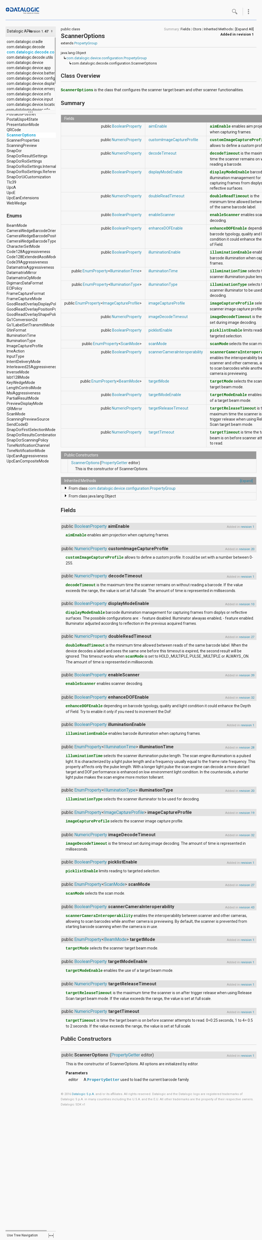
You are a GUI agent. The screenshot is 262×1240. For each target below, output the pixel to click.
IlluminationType (21, 340)
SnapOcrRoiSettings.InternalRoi (34, 166)
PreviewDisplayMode (25, 403)
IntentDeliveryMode (24, 361)
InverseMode (18, 372)
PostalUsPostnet (21, 114)
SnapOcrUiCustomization (29, 177)
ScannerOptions (21, 135)
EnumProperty (95, 271)
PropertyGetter (114, 463)
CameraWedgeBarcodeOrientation (37, 230)
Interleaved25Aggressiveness (33, 367)
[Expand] (246, 481)
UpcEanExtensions (23, 198)
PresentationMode (23, 124)
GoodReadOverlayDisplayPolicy (34, 304)
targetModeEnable (165, 394)
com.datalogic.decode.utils (30, 57)
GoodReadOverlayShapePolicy (33, 314)
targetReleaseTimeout (168, 408)
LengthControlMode (24, 388)
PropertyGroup (85, 43)
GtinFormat (16, 330)
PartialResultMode (23, 398)
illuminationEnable (165, 252)
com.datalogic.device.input (30, 99)
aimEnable (158, 126)
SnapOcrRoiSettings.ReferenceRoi (37, 172)
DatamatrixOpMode (24, 278)
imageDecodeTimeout (168, 316)
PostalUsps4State (22, 119)
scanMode (158, 343)
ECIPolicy (14, 288)
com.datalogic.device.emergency (35, 89)
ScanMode (16, 414)
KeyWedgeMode (21, 382)
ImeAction (16, 351)
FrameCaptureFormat (26, 293)
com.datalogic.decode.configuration (40, 52)
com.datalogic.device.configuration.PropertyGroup (106, 58)
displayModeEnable (165, 172)
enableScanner (162, 215)
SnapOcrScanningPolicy (27, 440)
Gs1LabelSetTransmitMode (30, 325)
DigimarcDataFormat (25, 283)
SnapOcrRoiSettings (24, 161)
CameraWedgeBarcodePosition (34, 236)
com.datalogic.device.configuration (37, 78)
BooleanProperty (127, 126)
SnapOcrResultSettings (27, 156)
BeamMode (17, 225)
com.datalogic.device (25, 62)
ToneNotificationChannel (28, 445)
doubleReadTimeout (166, 196)
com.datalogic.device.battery (32, 73)
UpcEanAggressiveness (27, 456)
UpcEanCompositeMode (28, 461)
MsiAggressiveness (24, 393)
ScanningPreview (22, 145)
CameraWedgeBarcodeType (31, 241)
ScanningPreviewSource (28, 419)
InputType (15, 356)
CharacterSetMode (23, 246)
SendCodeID (17, 424)
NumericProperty (127, 140)
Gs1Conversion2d (22, 320)
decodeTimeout (162, 153)
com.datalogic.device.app (29, 68)
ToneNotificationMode (26, 450)
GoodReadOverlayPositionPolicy (34, 309)
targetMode (159, 381)
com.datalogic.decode (26, 47)
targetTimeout (161, 432)
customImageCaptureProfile (173, 140)
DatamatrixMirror (22, 272)
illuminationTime (163, 271)
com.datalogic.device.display (31, 83)
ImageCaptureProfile (25, 346)
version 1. (36, 31)
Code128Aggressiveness (28, 251)
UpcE (11, 192)
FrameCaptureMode (24, 299)
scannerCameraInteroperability (176, 352)
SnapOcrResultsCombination (32, 435)
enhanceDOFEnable (166, 228)
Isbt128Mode (18, 377)
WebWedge (17, 203)
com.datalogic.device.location (32, 104)
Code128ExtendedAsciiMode (32, 257)
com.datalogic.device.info (29, 94)
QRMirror (14, 409)
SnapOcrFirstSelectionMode (31, 429)
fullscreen (51, 1235)
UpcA (11, 187)
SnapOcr (14, 151)
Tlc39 (11, 182)
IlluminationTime (21, 335)
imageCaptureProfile (167, 303)
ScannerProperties (23, 140)
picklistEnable (160, 330)
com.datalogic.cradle (25, 41)
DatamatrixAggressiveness (30, 267)
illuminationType (163, 284)
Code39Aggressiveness (27, 262)
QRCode (14, 130)
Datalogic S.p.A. (83, 1094)
